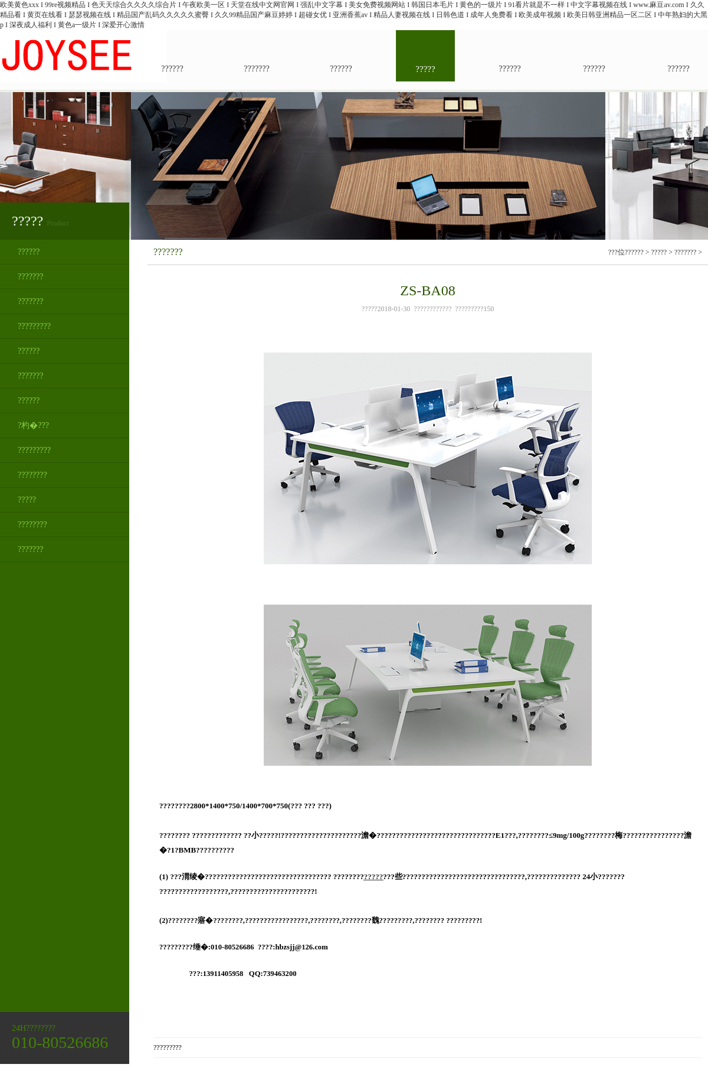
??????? (31, 276)
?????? (29, 251)
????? (27, 499)
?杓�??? (33, 425)
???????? (32, 475)
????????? (34, 326)
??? (639, 252)
